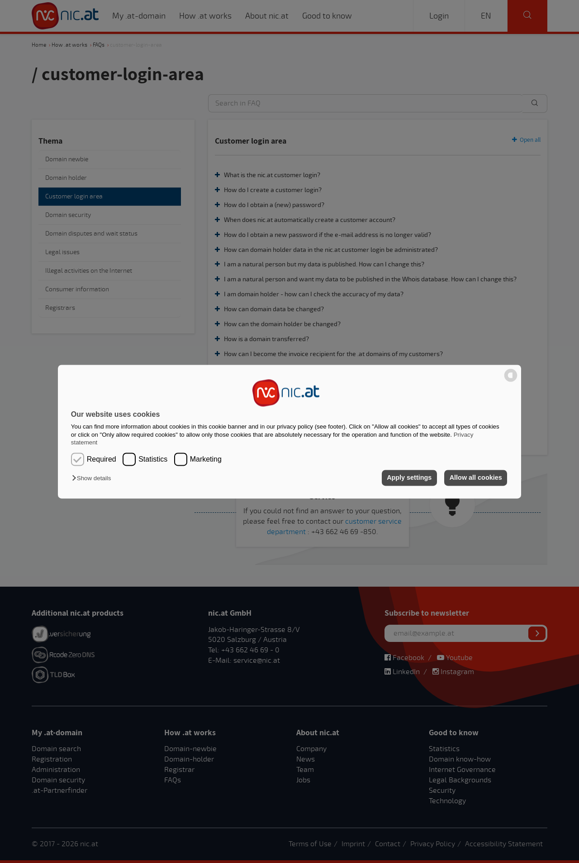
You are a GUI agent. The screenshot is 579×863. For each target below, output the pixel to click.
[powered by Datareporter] (510, 380)
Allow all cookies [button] (476, 478)
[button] (93, 478)
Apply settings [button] (409, 478)
